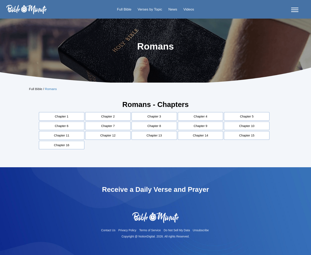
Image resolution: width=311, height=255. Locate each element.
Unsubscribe (201, 230)
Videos (188, 9)
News (172, 9)
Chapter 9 (200, 126)
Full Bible (124, 9)
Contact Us (108, 230)
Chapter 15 (246, 135)
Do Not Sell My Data (177, 230)
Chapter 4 (200, 116)
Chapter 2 (108, 116)
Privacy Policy (127, 230)
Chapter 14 (200, 135)
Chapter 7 (108, 126)
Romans (51, 89)
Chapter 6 (61, 126)
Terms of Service (150, 230)
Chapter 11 (61, 135)
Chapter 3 (154, 116)
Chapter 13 (154, 135)
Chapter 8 (154, 126)
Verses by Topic (150, 9)
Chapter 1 (61, 116)
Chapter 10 (246, 126)
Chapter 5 (247, 116)
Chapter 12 (108, 135)
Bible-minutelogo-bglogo (26, 6)
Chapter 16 (61, 145)
